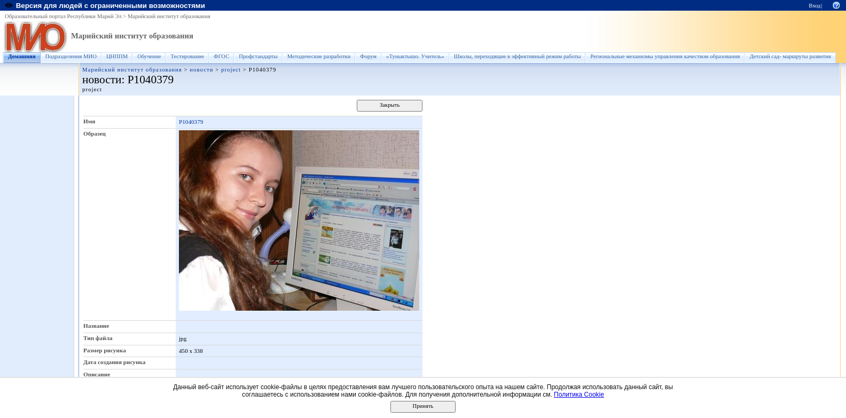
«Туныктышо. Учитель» (415, 56)
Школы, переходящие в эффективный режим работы (517, 56)
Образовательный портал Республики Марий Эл (63, 16)
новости (201, 70)
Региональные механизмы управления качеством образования (665, 56)
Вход (814, 6)
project (231, 70)
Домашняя (22, 56)
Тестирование (187, 56)
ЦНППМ (117, 56)
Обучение (149, 56)
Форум (368, 56)
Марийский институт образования (169, 16)
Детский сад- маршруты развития (790, 56)
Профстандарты (258, 56)
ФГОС (221, 56)
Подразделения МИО (71, 56)
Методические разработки (319, 56)
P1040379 (191, 122)
